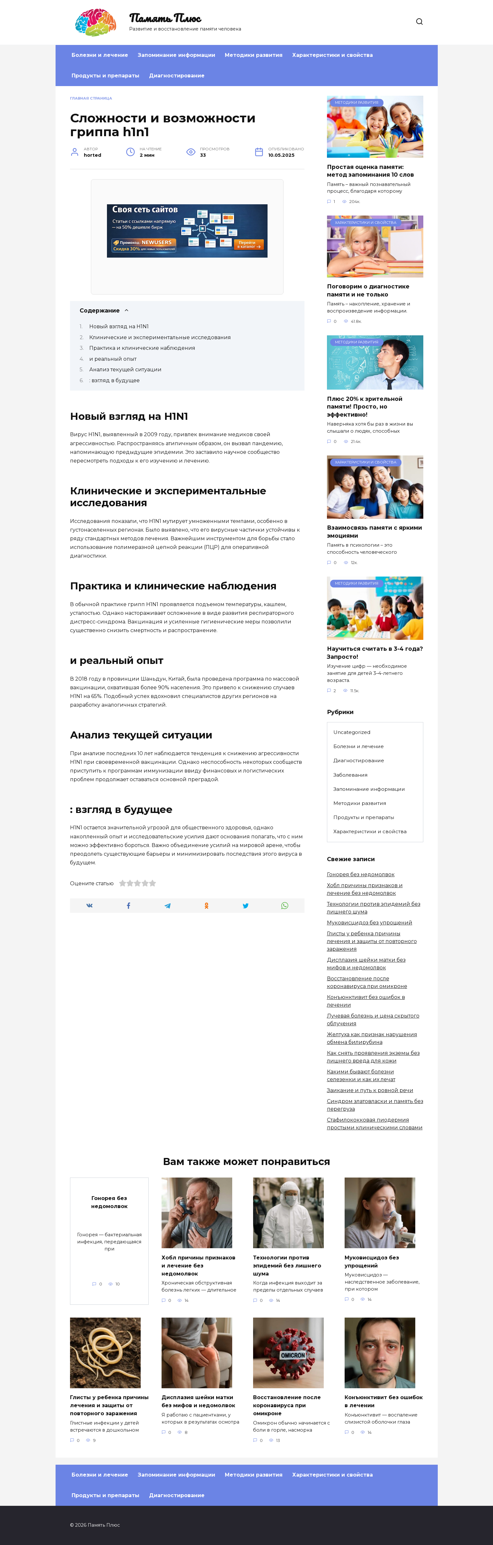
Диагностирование (177, 76)
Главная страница (91, 98)
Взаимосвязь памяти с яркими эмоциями (374, 531)
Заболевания (350, 775)
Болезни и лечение (100, 55)
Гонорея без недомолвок (361, 874)
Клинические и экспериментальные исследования (160, 337)
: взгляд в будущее (114, 380)
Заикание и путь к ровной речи (370, 1090)
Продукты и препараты (105, 76)
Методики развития (254, 55)
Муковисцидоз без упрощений (369, 923)
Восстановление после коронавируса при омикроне (290, 1404)
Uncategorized (351, 732)
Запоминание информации (176, 55)
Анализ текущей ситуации (125, 369)
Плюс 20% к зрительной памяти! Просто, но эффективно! (364, 406)
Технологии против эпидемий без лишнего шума (289, 1265)
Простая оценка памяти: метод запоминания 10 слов (370, 170)
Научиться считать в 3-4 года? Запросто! (375, 652)
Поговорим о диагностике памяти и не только (368, 290)
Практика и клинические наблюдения (142, 348)
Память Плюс (164, 18)
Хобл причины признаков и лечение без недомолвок (195, 1265)
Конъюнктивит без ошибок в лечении (374, 1400)
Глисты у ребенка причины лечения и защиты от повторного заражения (372, 941)
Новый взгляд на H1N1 (119, 326)
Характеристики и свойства (332, 55)
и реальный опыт (112, 359)
